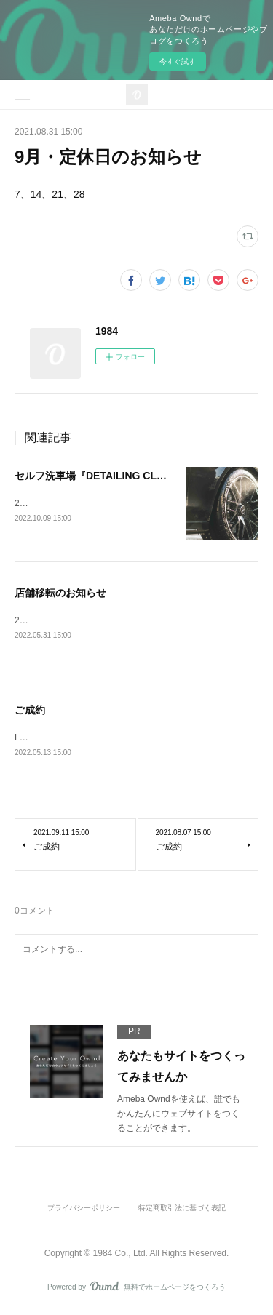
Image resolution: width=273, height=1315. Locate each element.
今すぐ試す (177, 61)
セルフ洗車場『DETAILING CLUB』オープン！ (123, 475)
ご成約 (30, 712)
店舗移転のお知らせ (60, 594)
